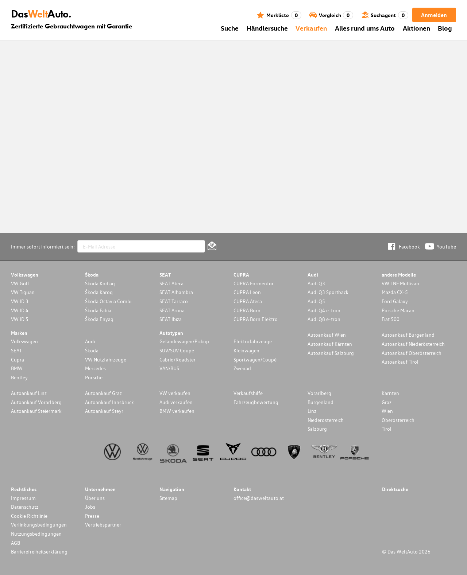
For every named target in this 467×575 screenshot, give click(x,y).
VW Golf (20, 283)
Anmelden (434, 15)
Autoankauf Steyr (104, 410)
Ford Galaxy (395, 301)
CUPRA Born (247, 310)
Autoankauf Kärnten (330, 343)
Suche (230, 28)
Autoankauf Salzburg (331, 352)
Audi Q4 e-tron (324, 310)
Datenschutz (24, 506)
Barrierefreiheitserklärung (39, 551)
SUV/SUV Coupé (176, 350)
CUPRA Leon (247, 292)
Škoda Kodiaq (100, 283)
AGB (15, 542)
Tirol (386, 428)
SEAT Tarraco (173, 301)
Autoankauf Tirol (400, 361)
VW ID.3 (19, 301)
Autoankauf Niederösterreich (413, 343)
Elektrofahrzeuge (253, 341)
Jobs (90, 506)
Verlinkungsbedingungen (39, 524)
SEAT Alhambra (176, 292)
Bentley (19, 377)
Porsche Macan (398, 310)
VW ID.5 (19, 319)
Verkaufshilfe (248, 393)
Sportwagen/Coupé (255, 359)
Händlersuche (267, 28)
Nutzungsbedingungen (36, 533)
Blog (445, 28)
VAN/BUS (169, 368)
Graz (386, 402)
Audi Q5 (316, 301)
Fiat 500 (391, 319)
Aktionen (416, 28)
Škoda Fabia (98, 310)
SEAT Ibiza (170, 319)
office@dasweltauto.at (259, 497)
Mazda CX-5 (395, 292)
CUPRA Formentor (254, 283)
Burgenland (320, 402)
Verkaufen (311, 28)
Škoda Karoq (99, 292)
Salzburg (317, 428)
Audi (90, 341)
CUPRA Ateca (248, 301)
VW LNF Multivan (400, 283)
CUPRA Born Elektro (256, 319)
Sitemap (168, 497)
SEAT (16, 350)
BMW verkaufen (176, 410)
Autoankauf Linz (29, 393)
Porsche (94, 377)
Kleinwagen (246, 350)
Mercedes (95, 368)
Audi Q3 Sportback (328, 292)
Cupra (17, 359)
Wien (387, 410)
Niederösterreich (326, 419)
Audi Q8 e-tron (324, 319)
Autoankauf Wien (327, 334)
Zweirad (242, 368)
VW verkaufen (174, 393)
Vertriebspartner (103, 524)
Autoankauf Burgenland (408, 334)
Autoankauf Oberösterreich (411, 352)
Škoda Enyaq (99, 319)
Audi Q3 (316, 283)
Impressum (23, 497)
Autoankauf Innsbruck (109, 402)
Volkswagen (24, 341)
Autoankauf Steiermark (36, 410)
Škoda (92, 350)
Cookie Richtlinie (29, 515)
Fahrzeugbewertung (256, 402)
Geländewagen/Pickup (184, 341)
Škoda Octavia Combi (108, 301)
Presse (92, 515)
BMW (17, 368)
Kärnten (390, 393)
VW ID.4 (19, 310)
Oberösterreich (398, 419)
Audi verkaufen (176, 402)
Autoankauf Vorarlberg (36, 402)
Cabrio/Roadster (177, 359)
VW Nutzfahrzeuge (105, 359)
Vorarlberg (319, 393)
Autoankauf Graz (103, 393)
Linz (312, 410)
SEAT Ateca (171, 283)
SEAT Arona (172, 310)
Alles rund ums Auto (365, 28)
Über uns (95, 497)
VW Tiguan (23, 292)
